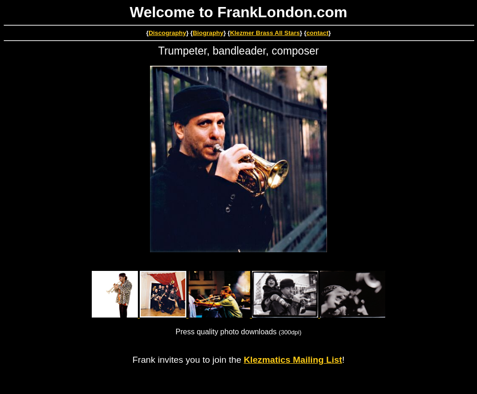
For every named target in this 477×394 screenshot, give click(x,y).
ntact (320, 32)
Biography (208, 32)
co (310, 32)
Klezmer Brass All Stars (265, 32)
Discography (167, 32)
